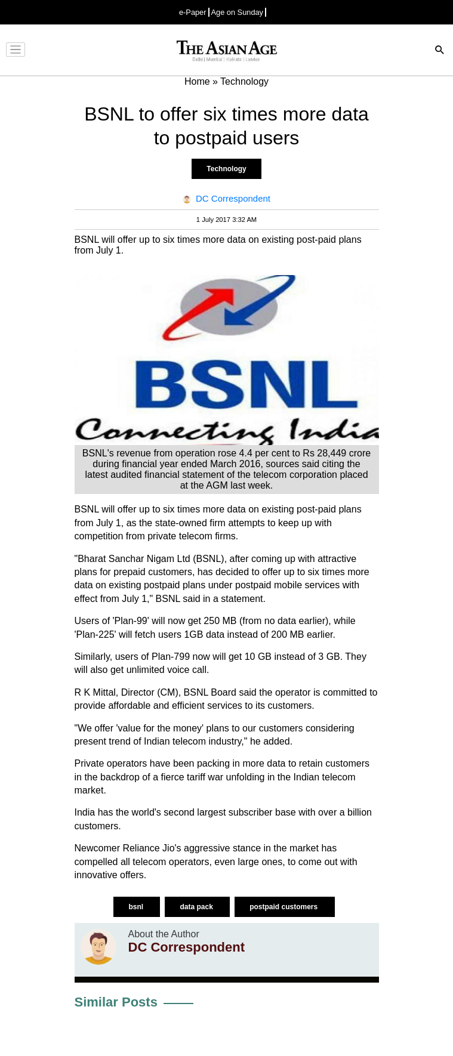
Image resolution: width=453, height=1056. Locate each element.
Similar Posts (116, 1002)
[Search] (440, 51)
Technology (226, 169)
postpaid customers (284, 907)
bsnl (136, 907)
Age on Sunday (237, 12)
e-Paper (193, 12)
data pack (197, 907)
